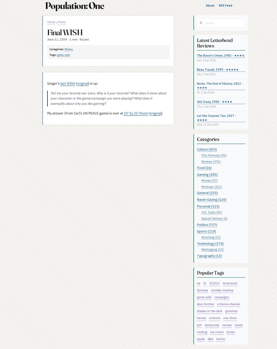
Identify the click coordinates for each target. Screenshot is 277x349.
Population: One (74, 6)
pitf (199, 325)
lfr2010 (214, 283)
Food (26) (204, 168)
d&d (210, 339)
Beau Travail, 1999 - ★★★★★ (218, 69)
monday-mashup (222, 290)
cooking (202, 332)
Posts (62, 22)
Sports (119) (206, 231)
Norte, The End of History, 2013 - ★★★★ (220, 86)
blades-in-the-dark (209, 311)
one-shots (230, 318)
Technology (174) (210, 243)
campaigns (221, 297)
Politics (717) (207, 225)
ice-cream (217, 332)
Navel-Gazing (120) (211, 199)
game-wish (63, 55)
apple (201, 339)
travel (239, 325)
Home (51, 22)
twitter (220, 339)
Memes (69, 49)
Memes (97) (209, 180)
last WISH (67, 83)
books (231, 332)
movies (227, 325)
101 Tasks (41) (211, 212)
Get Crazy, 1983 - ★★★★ (214, 101)
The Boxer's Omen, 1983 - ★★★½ (220, 55)
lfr (204, 283)
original (82, 83)
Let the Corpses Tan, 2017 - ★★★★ (216, 118)
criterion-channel (228, 304)
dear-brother (205, 304)
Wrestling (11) (211, 237)
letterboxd (230, 283)
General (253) (207, 193)
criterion (214, 318)
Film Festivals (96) (214, 155)
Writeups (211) (211, 187)
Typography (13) (209, 256)
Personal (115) (208, 206)
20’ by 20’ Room (136, 113)
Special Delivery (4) (214, 218)
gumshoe (231, 311)
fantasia (202, 290)
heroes (201, 318)
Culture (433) (207, 149)
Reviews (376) (211, 161)
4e (198, 283)
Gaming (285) (207, 174)
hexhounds (212, 325)
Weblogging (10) (212, 249)
